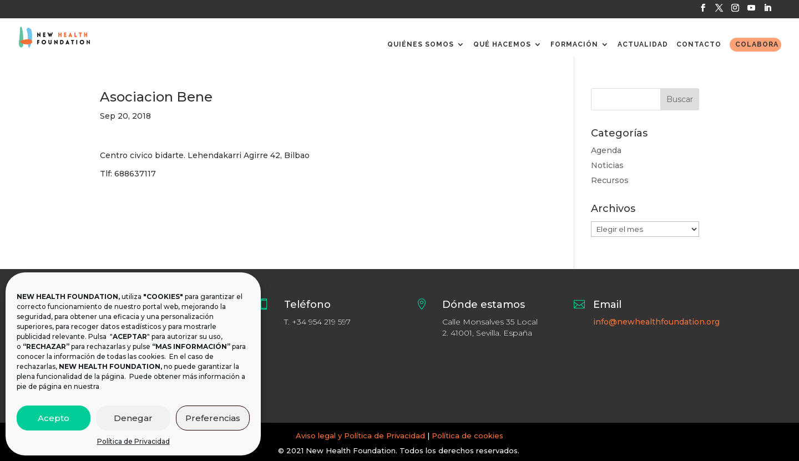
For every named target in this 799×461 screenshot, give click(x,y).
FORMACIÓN (574, 44)
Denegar (133, 418)
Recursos (610, 180)
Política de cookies (467, 435)
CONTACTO (698, 44)
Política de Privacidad (133, 441)
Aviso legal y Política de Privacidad (360, 435)
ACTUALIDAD (643, 44)
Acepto (53, 418)
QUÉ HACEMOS (502, 44)
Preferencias (212, 418)
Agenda (606, 150)
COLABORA (756, 44)
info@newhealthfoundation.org (656, 322)
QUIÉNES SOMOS (420, 44)
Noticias (607, 165)
